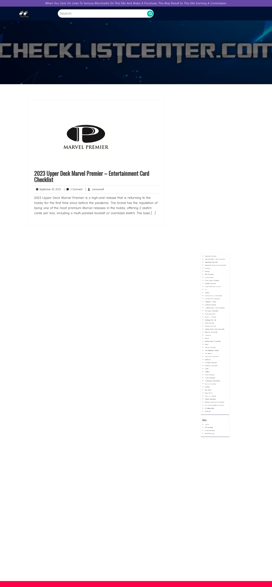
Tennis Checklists (212, 391)
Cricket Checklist (212, 324)
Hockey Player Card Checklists (214, 351)
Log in (210, 406)
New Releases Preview (213, 363)
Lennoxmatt (95, 186)
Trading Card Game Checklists (214, 393)
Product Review (212, 377)
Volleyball (210, 398)
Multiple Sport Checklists (213, 358)
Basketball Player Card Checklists (215, 313)
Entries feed (211, 408)
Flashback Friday (212, 335)
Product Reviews (212, 379)
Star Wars (211, 386)
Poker (210, 374)
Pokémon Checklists (213, 372)
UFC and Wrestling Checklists (214, 395)
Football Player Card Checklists (215, 338)
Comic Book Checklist (213, 322)
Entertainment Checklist (213, 333)
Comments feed (212, 410)
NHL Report (211, 365)
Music (210, 360)
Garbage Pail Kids (212, 345)
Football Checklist (212, 337)
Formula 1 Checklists (213, 340)
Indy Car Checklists (212, 353)
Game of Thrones (212, 344)
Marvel (210, 356)
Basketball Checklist (213, 312)
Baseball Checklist (212, 308)
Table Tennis (211, 388)
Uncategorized (211, 397)
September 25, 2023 (53, 186)
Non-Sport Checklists (213, 367)
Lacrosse (210, 354)
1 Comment (76, 186)
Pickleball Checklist (212, 370)
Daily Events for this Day (213, 326)
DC (209, 328)
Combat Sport (211, 320)
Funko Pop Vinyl (212, 342)
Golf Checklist (211, 347)
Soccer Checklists (212, 383)
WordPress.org (212, 411)
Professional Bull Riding (213, 381)
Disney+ (210, 329)
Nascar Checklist (212, 361)
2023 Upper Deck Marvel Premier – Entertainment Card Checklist (92, 174)
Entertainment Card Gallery (214, 331)
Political (210, 376)
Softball (210, 384)
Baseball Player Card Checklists (215, 310)
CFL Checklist (211, 319)
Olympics (210, 369)
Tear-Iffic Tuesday (212, 390)
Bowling (210, 315)
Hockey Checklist (212, 349)
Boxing (210, 317)
